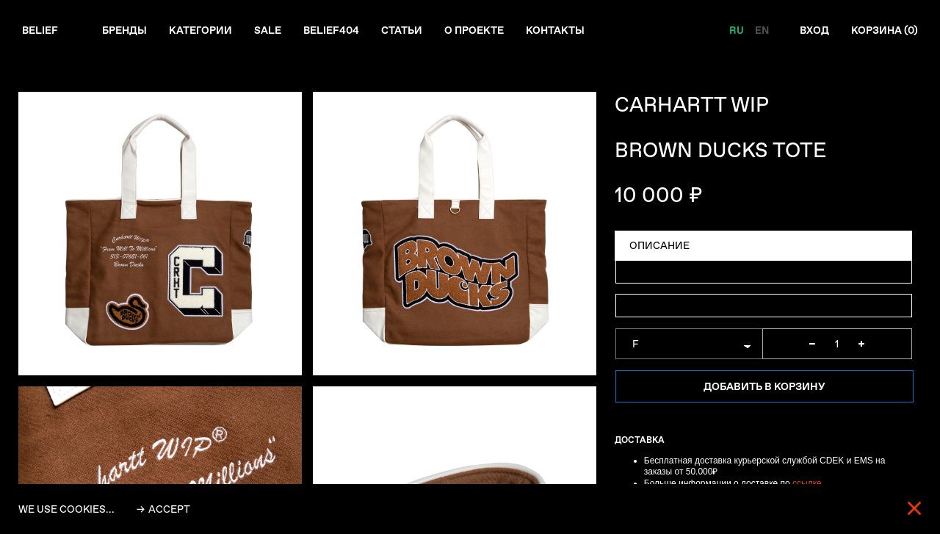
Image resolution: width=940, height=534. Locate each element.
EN (762, 30)
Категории (200, 30)
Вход (814, 30)
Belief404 (331, 30)
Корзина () (884, 30)
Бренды (124, 30)
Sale (267, 30)
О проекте (474, 30)
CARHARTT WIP (692, 105)
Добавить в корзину (764, 386)
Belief (40, 30)
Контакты (555, 30)
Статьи (401, 30)
